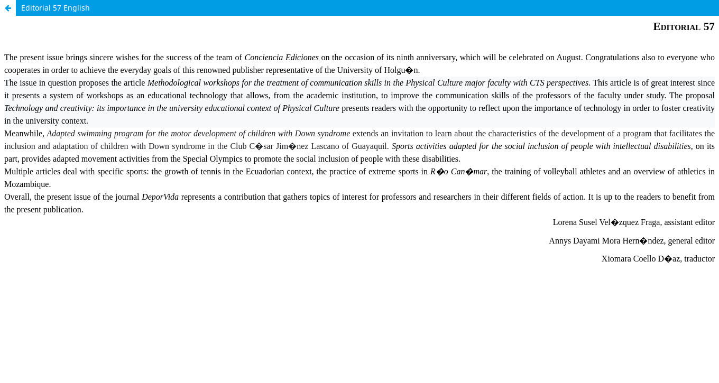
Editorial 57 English (55, 8)
